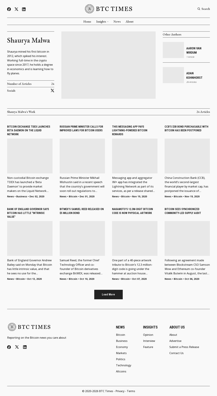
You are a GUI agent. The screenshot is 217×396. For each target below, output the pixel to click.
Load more (108, 294)
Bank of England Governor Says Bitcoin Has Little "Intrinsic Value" (28, 213)
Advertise (175, 341)
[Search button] (203, 8)
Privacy (119, 391)
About (130, 21)
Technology (123, 365)
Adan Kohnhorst (194, 75)
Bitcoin (73, 196)
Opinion (148, 334)
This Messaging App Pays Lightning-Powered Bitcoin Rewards (129, 130)
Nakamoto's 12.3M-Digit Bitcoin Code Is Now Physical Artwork (132, 211)
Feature (148, 347)
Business (21, 196)
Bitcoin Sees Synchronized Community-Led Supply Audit (183, 211)
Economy (122, 347)
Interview (149, 341)
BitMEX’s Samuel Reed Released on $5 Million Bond (82, 211)
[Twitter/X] (16, 9)
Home (87, 21)
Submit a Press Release (184, 347)
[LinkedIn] (24, 9)
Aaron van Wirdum (193, 50)
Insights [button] (102, 21)
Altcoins (121, 371)
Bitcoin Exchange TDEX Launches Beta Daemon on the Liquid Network (28, 130)
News (117, 21)
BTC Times (106, 391)
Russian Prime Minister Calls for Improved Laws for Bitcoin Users (81, 128)
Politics (120, 359)
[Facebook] (9, 9)
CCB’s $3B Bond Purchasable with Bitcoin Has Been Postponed (186, 128)
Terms (131, 391)
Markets (121, 353)
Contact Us (176, 353)
